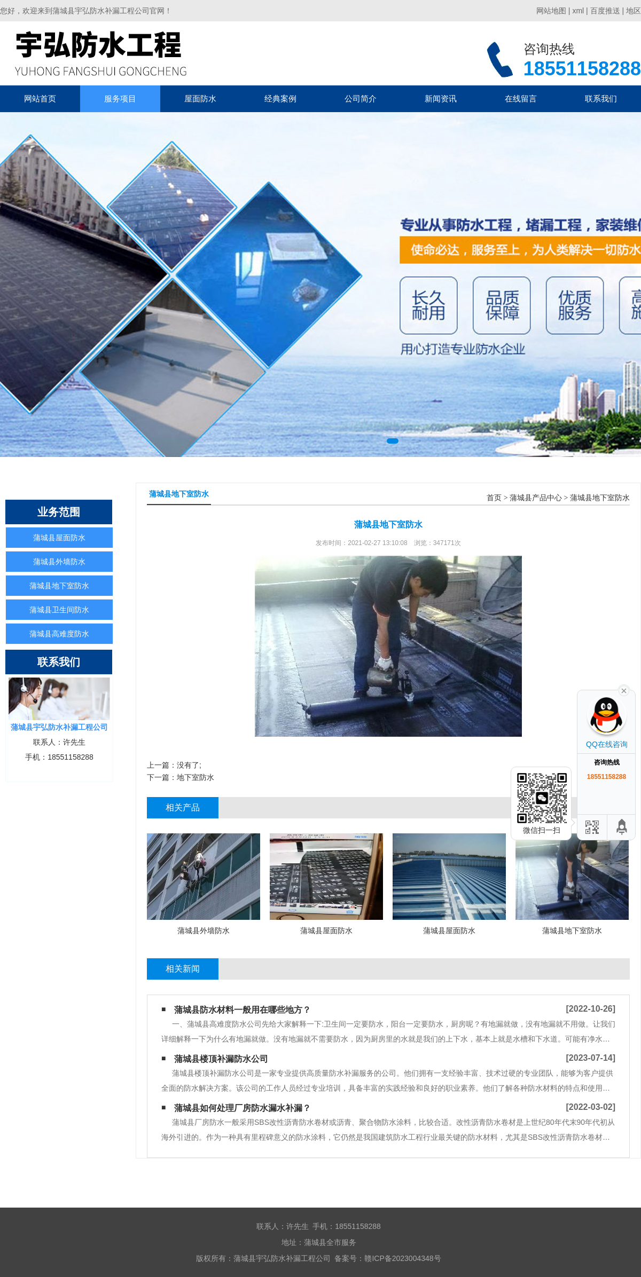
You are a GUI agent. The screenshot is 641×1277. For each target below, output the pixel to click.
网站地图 (551, 10)
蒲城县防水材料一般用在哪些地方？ (242, 1009)
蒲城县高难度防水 (59, 633)
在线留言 (521, 98)
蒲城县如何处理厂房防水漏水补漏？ (242, 1108)
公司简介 (361, 98)
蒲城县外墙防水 (59, 561)
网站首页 (40, 98)
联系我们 (601, 98)
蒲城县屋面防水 (59, 537)
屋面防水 (200, 98)
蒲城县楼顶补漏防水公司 (221, 1058)
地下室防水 (195, 777)
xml (578, 10)
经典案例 (280, 98)
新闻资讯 (441, 98)
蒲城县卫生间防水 (59, 609)
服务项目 (120, 98)
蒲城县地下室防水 (59, 585)
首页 (494, 498)
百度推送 (605, 10)
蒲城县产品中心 (536, 498)
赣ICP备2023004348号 (402, 1258)
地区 (633, 10)
